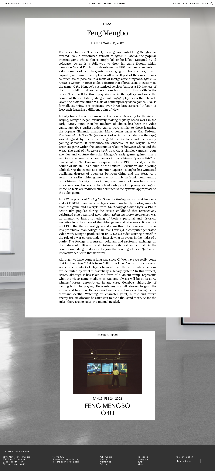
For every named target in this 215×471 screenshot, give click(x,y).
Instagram (143, 459)
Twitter (141, 461)
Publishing (120, 3)
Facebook (143, 457)
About (176, 3)
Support (194, 3)
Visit (185, 3)
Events (107, 3)
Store (205, 3)
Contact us (105, 461)
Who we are (106, 457)
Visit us (103, 459)
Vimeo (141, 464)
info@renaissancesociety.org (66, 459)
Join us (103, 464)
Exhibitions (95, 3)
